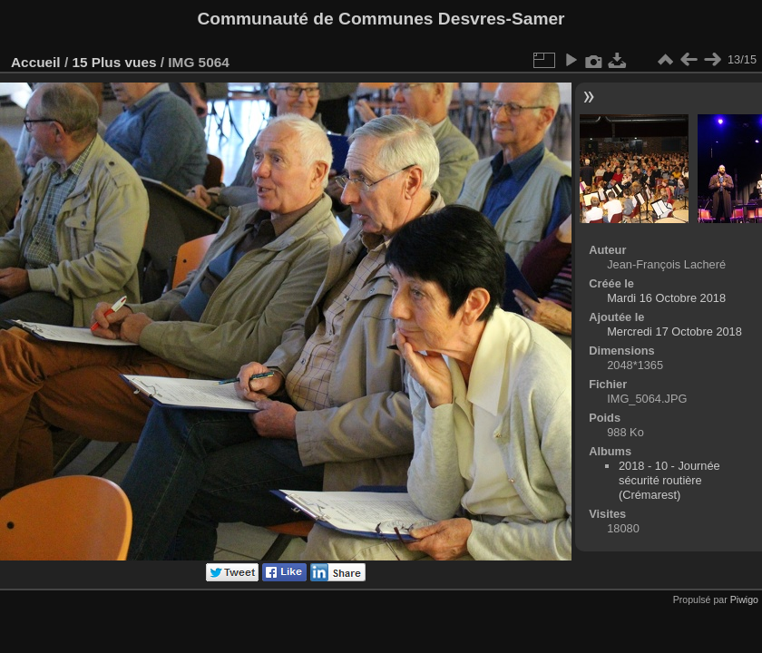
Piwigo (744, 599)
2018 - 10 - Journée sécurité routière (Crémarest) (669, 480)
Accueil (36, 62)
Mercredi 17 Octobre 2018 (674, 331)
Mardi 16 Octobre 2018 (666, 298)
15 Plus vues (114, 62)
